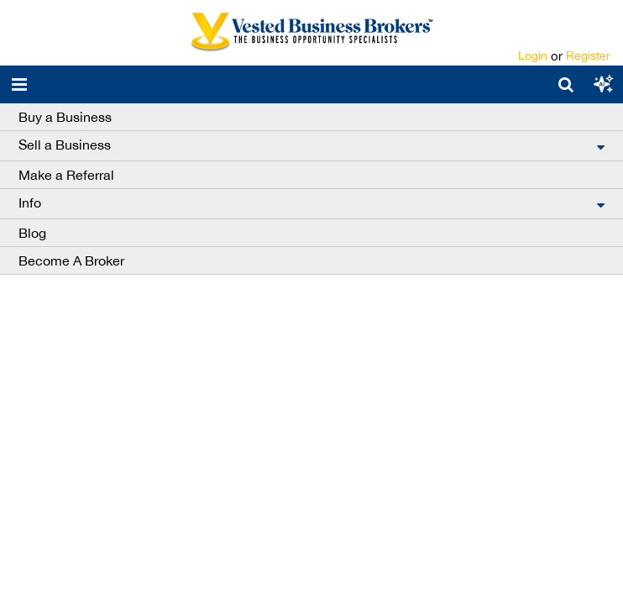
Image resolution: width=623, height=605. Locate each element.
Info (29, 202)
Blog (32, 232)
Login (532, 55)
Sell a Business (64, 144)
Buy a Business (65, 116)
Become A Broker (71, 260)
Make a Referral (66, 174)
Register (588, 55)
